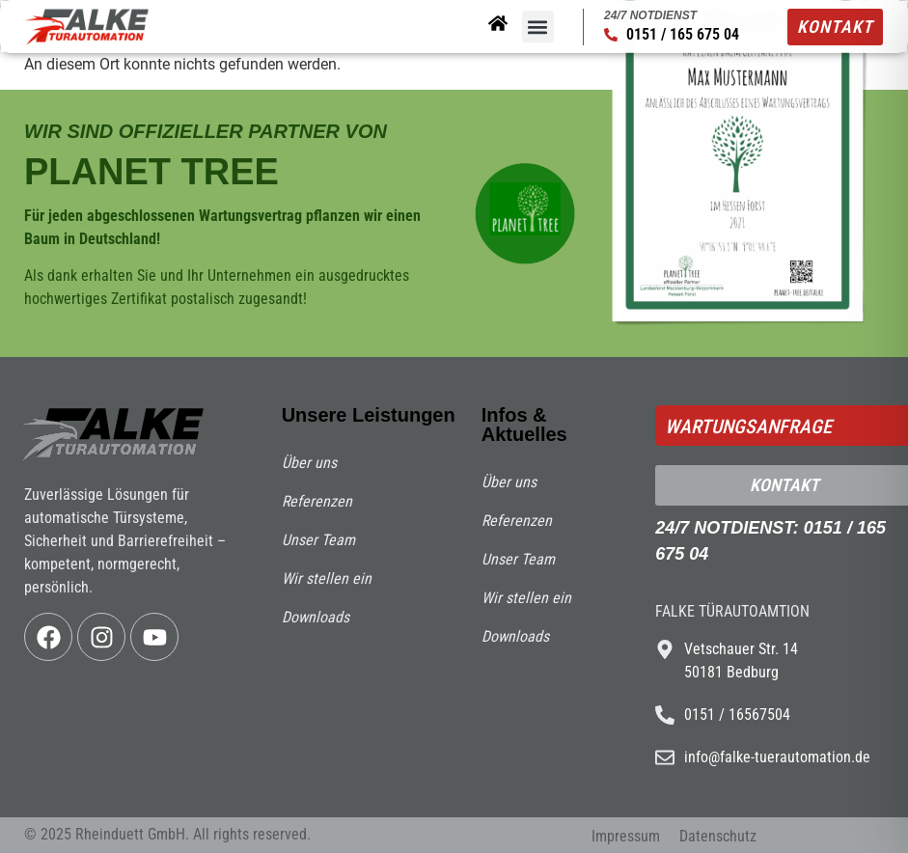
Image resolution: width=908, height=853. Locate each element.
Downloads (315, 617)
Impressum (626, 836)
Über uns (309, 463)
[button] (538, 26)
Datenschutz (718, 836)
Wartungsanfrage (748, 426)
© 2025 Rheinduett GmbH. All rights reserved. (167, 834)
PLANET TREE (151, 171)
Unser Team (318, 540)
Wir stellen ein (326, 578)
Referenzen (317, 501)
